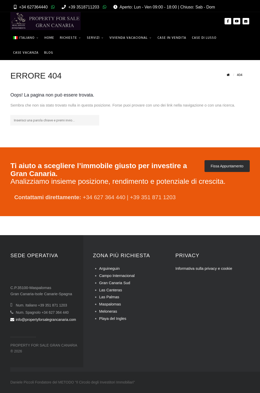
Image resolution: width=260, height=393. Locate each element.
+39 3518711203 (83, 7)
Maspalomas (110, 304)
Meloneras (108, 311)
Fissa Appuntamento (227, 166)
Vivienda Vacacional (128, 37)
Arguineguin (109, 268)
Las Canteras (110, 290)
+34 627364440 (33, 7)
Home (49, 37)
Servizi (93, 37)
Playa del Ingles (112, 318)
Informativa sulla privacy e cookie (203, 268)
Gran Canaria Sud (114, 283)
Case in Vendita (171, 37)
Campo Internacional (117, 275)
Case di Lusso (204, 37)
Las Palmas (109, 297)
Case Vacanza (26, 52)
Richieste (68, 37)
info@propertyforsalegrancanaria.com (43, 320)
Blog (48, 52)
